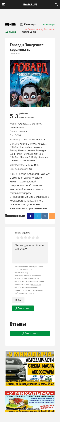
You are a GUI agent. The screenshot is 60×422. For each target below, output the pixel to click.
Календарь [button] (28, 24)
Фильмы (10, 32)
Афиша (10, 24)
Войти (18, 300)
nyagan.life (30, 4)
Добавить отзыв (30, 333)
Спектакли (29, 32)
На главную (49, 24)
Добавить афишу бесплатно (40, 29)
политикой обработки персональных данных (28, 287)
